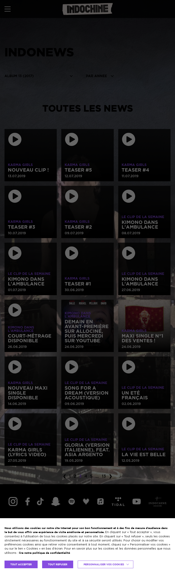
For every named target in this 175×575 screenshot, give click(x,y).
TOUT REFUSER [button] (57, 564)
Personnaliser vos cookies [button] (104, 564)
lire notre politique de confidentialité (44, 552)
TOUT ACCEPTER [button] (21, 564)
